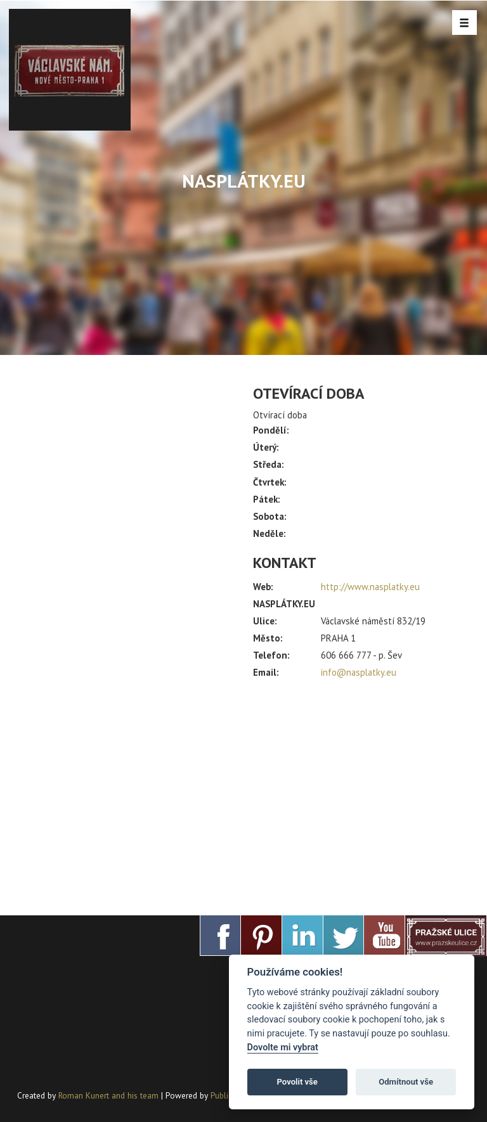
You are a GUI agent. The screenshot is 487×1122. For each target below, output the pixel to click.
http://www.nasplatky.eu (370, 587)
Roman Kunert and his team (109, 1095)
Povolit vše (297, 1082)
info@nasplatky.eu (358, 672)
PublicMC (227, 1095)
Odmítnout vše (406, 1082)
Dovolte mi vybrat (282, 1047)
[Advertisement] (361, 791)
